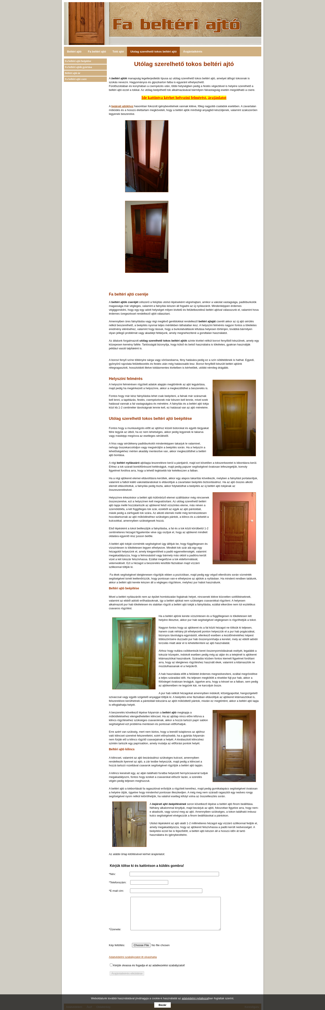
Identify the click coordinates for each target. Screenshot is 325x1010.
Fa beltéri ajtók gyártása (78, 67)
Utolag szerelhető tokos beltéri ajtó (153, 51)
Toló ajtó (118, 51)
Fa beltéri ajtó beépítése (78, 61)
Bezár (162, 1005)
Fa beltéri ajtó (97, 51)
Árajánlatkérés (192, 51)
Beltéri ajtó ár (72, 73)
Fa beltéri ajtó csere (76, 79)
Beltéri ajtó (74, 51)
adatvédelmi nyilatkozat (195, 998)
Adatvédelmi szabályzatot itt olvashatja (133, 963)
